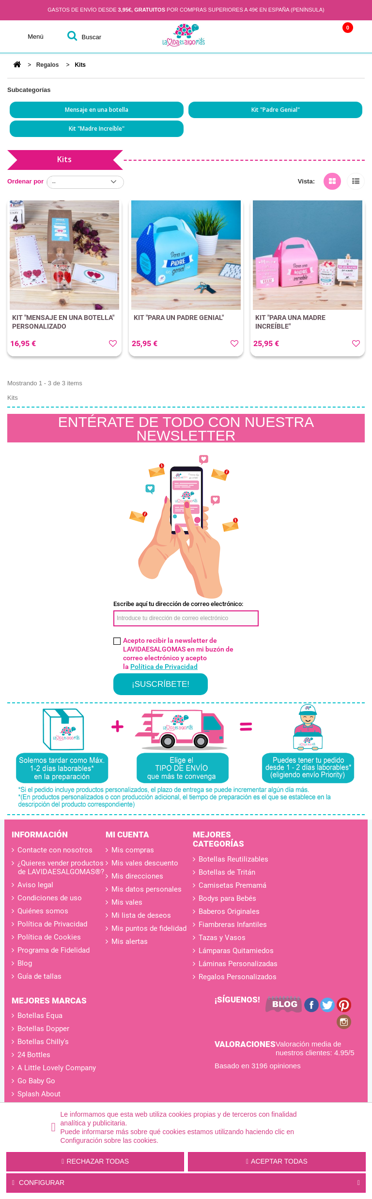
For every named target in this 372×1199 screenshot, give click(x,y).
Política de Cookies (48, 937)
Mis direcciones (137, 876)
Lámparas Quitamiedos (236, 950)
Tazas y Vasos (222, 937)
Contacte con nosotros (54, 850)
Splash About (39, 1094)
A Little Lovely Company (56, 1067)
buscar (91, 37)
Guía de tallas (39, 976)
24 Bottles (33, 1054)
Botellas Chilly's (43, 1041)
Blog (24, 963)
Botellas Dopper (43, 1028)
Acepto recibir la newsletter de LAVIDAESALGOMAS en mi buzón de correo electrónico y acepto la (178, 653)
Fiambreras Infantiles (233, 924)
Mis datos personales (146, 889)
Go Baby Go (36, 1081)
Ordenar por (25, 181)
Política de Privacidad (164, 666)
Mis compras (132, 850)
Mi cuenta (127, 834)
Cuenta (283, 36)
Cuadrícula (332, 179)
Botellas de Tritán (227, 872)
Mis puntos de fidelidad (148, 928)
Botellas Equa (39, 1015)
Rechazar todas (95, 1161)
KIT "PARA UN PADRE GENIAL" (179, 317)
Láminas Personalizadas (238, 963)
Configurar (186, 1183)
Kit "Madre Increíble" (96, 128)
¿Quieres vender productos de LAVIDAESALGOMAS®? (60, 867)
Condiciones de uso (49, 898)
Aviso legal (34, 884)
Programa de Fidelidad (53, 950)
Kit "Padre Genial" (275, 110)
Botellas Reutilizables (233, 859)
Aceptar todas (277, 1161)
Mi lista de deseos (141, 915)
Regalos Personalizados (238, 976)
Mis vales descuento (144, 863)
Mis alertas (129, 941)
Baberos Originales (229, 911)
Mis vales (126, 902)
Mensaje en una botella (96, 110)
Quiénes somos (42, 911)
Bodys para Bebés (227, 898)
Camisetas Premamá (232, 885)
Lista (356, 179)
